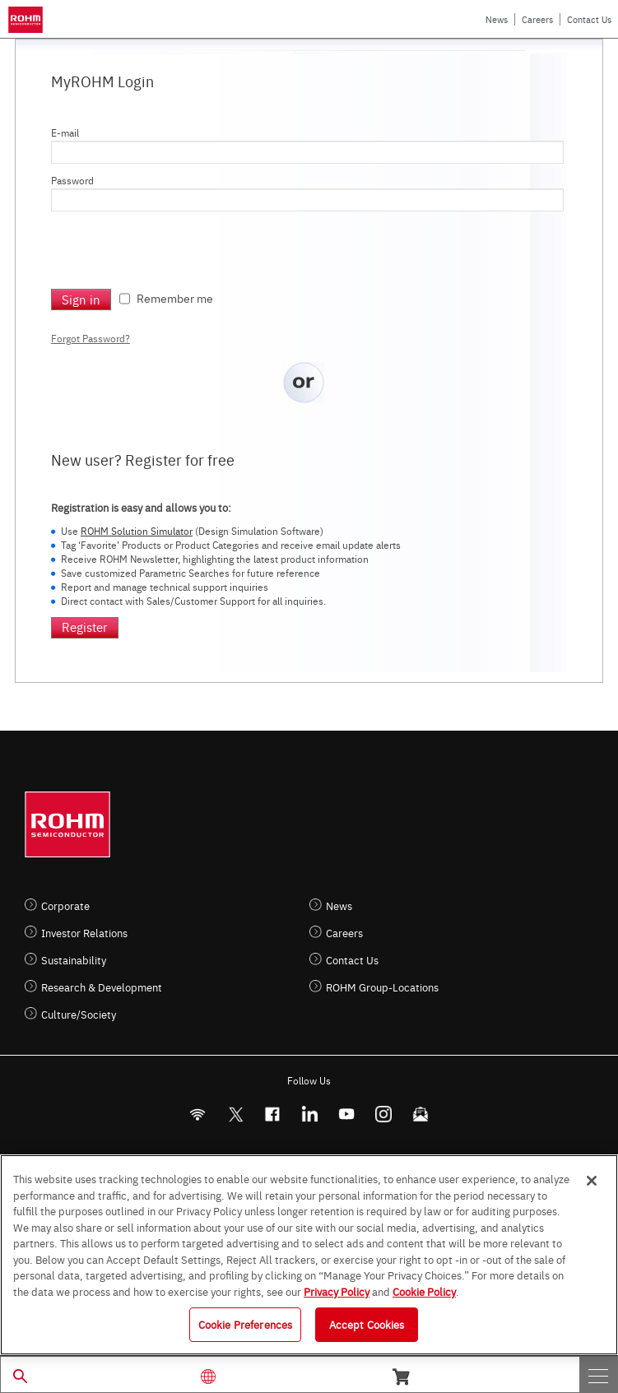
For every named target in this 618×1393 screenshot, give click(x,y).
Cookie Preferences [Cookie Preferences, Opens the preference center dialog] (245, 1323)
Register (85, 626)
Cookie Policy (424, 1291)
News (497, 19)
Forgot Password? (90, 338)
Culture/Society (78, 1014)
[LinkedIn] (310, 1114)
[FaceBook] (273, 1114)
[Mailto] (421, 1114)
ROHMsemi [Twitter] (235, 1114)
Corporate (65, 905)
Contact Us (589, 19)
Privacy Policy (336, 1291)
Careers (537, 19)
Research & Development (101, 987)
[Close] (592, 1181)
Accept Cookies (367, 1323)
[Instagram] (384, 1114)
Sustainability (73, 960)
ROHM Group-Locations (382, 987)
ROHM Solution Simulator (137, 530)
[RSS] (198, 1114)
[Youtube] (347, 1114)
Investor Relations (84, 933)
